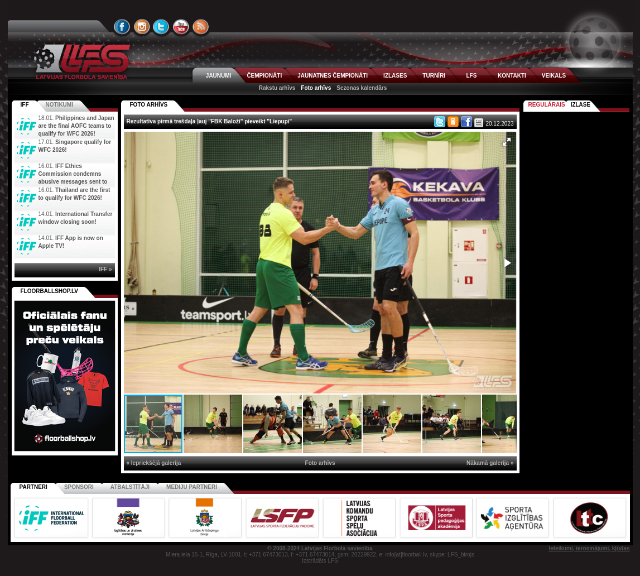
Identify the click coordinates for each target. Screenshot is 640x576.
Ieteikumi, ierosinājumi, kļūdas (588, 548)
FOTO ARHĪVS (149, 105)
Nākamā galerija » (490, 463)
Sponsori (79, 487)
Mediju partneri (191, 487)
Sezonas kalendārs (361, 88)
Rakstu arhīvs (277, 88)
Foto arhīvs (316, 88)
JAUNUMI (219, 76)
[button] (507, 142)
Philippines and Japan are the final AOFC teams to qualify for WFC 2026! (76, 126)
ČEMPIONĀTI (264, 76)
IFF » (105, 269)
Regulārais (546, 105)
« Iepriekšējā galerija (154, 463)
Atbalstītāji (130, 487)
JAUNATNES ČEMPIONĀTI (332, 76)
